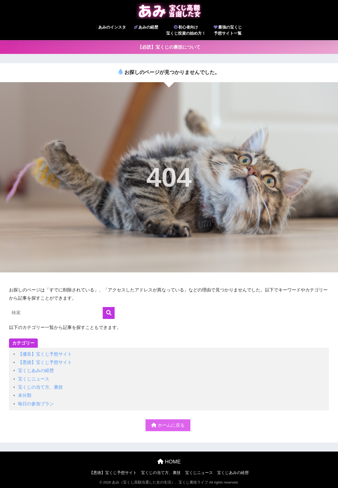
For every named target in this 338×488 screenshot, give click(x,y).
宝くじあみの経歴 (36, 370)
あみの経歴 (146, 27)
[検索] (109, 313)
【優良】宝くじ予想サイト (45, 354)
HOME (169, 461)
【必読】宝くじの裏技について (169, 47)
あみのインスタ (111, 27)
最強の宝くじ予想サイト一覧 (228, 30)
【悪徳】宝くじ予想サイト (45, 362)
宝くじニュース (33, 379)
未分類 (24, 395)
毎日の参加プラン (36, 403)
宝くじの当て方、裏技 (40, 387)
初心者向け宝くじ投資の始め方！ (186, 30)
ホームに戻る (168, 425)
